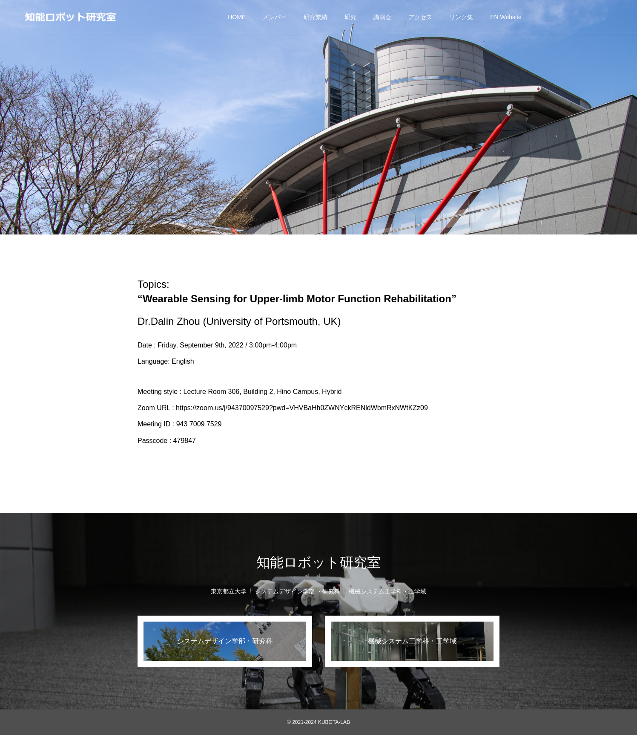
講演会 (382, 17)
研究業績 (315, 17)
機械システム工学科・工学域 (387, 591)
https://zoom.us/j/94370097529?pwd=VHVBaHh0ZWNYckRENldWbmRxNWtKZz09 (302, 407)
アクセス (420, 17)
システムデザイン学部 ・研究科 (297, 591)
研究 (350, 17)
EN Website (506, 17)
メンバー (275, 17)
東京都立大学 (229, 591)
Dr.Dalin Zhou (169, 321)
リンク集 (461, 17)
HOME (237, 17)
